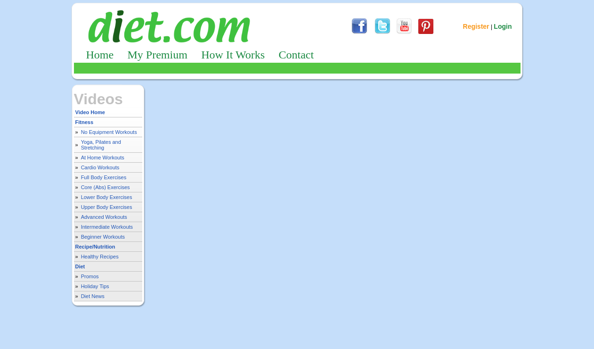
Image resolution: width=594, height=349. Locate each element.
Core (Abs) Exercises (105, 187)
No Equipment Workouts (109, 132)
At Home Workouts (102, 157)
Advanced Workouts (104, 217)
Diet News (93, 296)
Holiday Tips (95, 286)
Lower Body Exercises (106, 197)
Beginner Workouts (103, 237)
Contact (296, 55)
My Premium (157, 55)
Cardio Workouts (100, 167)
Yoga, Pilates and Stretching (101, 144)
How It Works (233, 55)
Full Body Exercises (104, 177)
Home (100, 55)
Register (476, 26)
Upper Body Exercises (106, 207)
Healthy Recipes (100, 256)
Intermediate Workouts (107, 227)
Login (503, 26)
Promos (90, 276)
